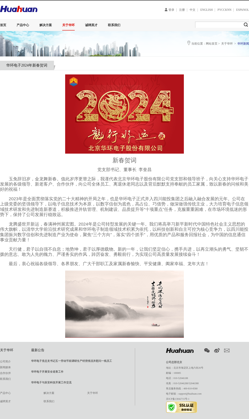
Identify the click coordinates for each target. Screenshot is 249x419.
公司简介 (5, 361)
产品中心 (23, 25)
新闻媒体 (5, 367)
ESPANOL (242, 10)
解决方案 (45, 25)
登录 (169, 9)
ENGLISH (206, 10)
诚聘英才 (91, 25)
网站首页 (211, 43)
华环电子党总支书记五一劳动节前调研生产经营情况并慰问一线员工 (71, 360)
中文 (192, 10)
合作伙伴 (5, 373)
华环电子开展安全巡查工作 (47, 371)
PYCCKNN (224, 10)
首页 (3, 25)
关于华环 (68, 25)
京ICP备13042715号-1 (177, 398)
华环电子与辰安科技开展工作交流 (51, 382)
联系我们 (114, 25)
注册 (182, 10)
